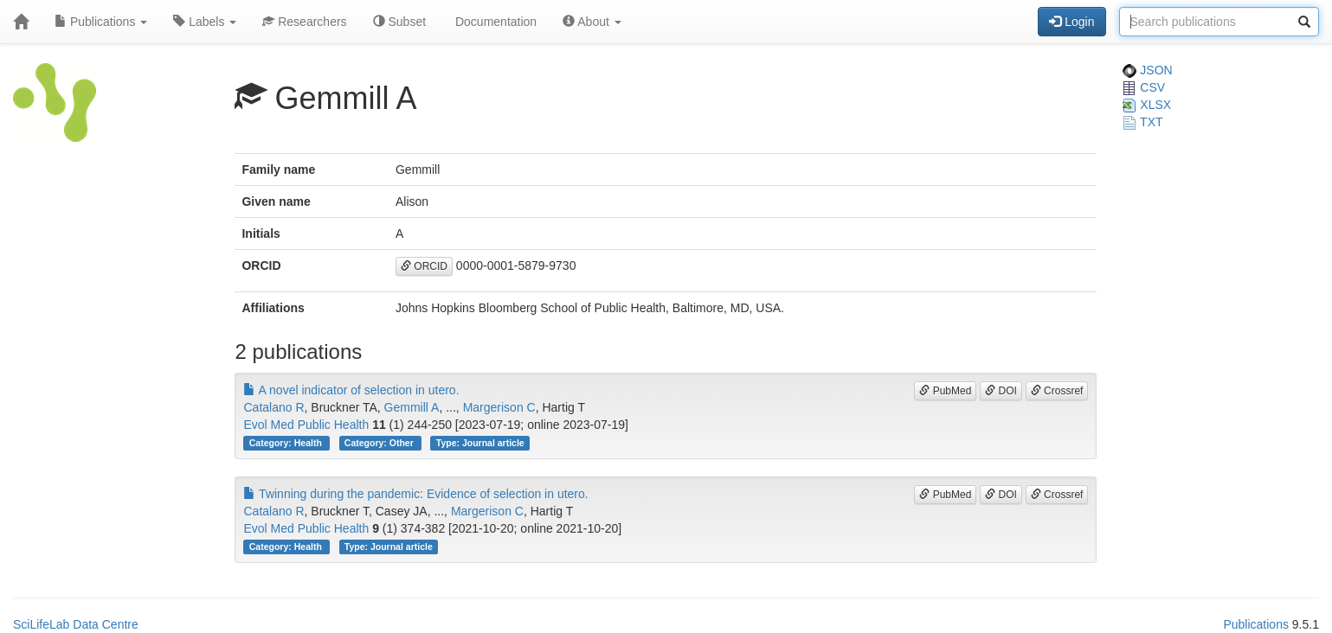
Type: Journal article (480, 443)
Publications (101, 22)
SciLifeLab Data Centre (75, 624)
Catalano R (273, 407)
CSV (1144, 87)
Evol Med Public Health (306, 425)
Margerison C (499, 407)
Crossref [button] (1057, 391)
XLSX (1147, 105)
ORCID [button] (424, 266)
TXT (1142, 122)
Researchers (304, 22)
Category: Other (380, 443)
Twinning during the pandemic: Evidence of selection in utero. (415, 494)
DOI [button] (1001, 391)
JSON (1147, 70)
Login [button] (1071, 22)
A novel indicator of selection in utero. (351, 390)
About (592, 22)
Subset (399, 22)
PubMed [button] (945, 391)
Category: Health (287, 443)
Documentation (494, 22)
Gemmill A (412, 407)
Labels (204, 22)
